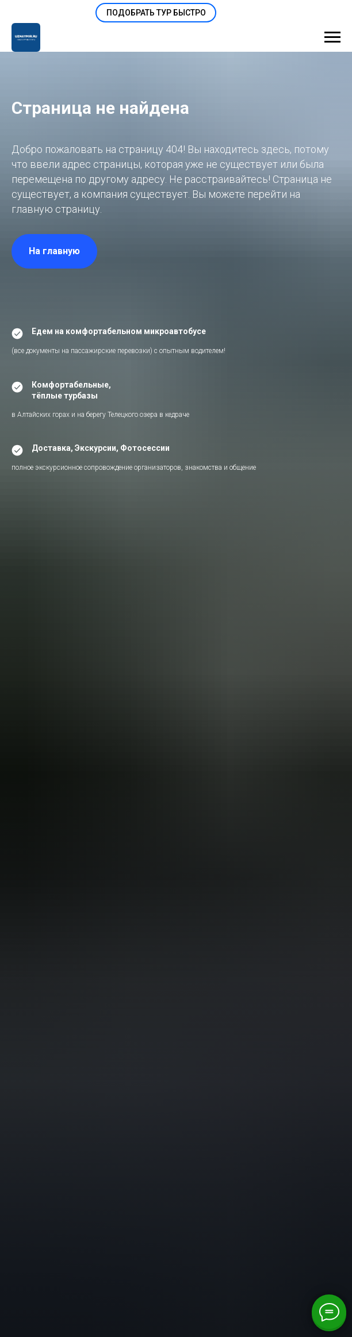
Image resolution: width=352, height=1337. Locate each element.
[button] (155, 12)
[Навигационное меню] (332, 37)
